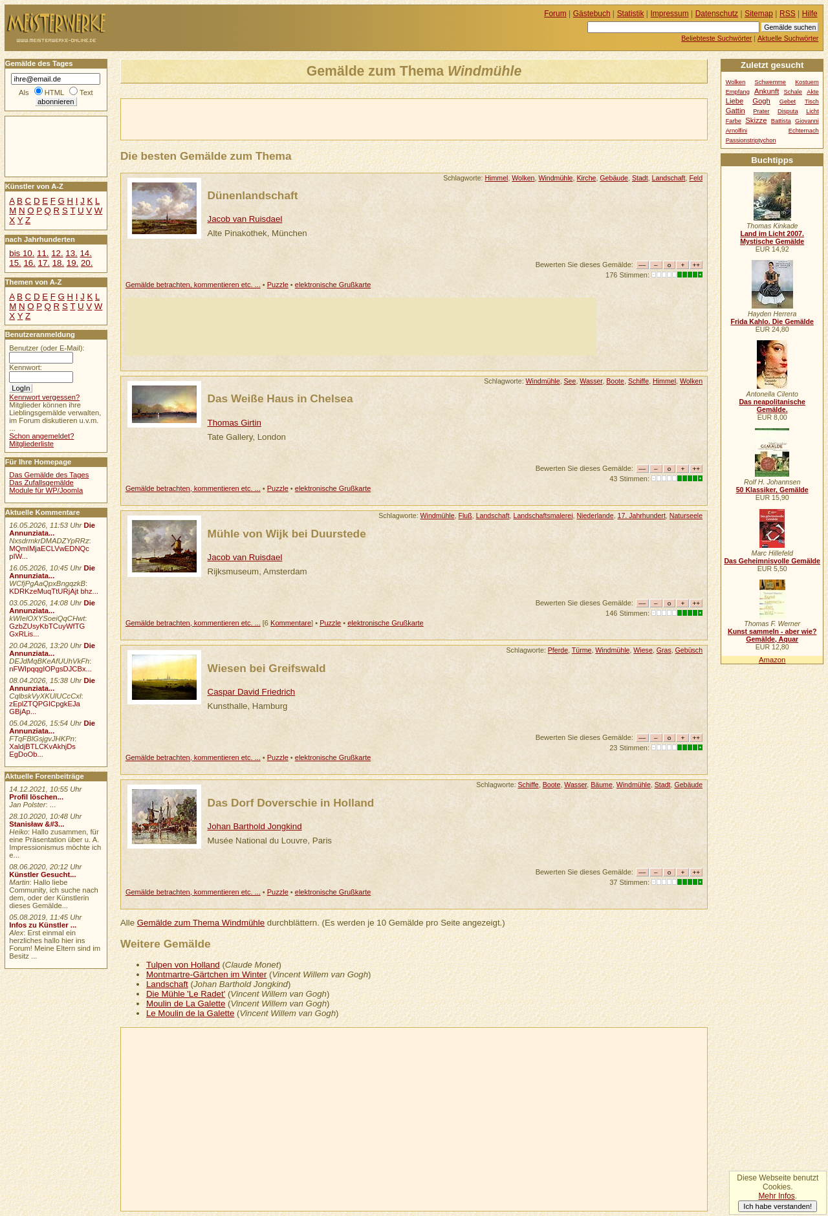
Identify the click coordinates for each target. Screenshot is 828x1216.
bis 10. (21, 253)
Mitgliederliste (31, 444)
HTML (54, 92)
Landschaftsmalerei (543, 515)
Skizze (756, 120)
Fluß (465, 515)
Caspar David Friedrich (252, 692)
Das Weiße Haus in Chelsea (280, 398)
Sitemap (759, 13)
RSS (787, 13)
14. (85, 253)
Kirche (586, 178)
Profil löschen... (36, 797)
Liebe (735, 101)
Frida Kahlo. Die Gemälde (772, 321)
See (570, 381)
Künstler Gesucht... (42, 874)
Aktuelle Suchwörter (787, 38)
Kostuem (807, 82)
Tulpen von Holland (183, 965)
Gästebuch (592, 13)
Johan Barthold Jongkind (255, 826)
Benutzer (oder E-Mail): (46, 348)
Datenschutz (716, 13)
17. (44, 263)
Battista (781, 121)
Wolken (523, 178)
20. (87, 263)
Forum (555, 13)
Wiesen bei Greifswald (267, 668)
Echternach (804, 130)
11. (43, 253)
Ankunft (766, 91)
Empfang (738, 92)
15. (15, 263)
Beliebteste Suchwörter (716, 38)
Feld (696, 178)
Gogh (761, 101)
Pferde (558, 650)
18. (58, 263)
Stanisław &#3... (36, 824)
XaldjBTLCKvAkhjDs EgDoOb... (42, 750)
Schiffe (638, 381)
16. (29, 263)
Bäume (602, 784)
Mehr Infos (776, 1195)
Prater (761, 111)
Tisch (812, 101)
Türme (582, 650)
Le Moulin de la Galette (190, 1013)
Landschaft (669, 178)
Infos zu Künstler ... (42, 925)
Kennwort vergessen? (44, 397)
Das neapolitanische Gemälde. (772, 405)
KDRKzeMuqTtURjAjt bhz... (53, 591)
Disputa (788, 111)
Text (86, 92)
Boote (615, 381)
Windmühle (555, 178)
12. (57, 253)
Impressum (670, 13)
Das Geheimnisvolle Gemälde (772, 561)
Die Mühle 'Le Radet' (185, 994)
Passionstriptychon (751, 140)
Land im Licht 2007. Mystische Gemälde (772, 237)
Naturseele (686, 515)
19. (72, 263)
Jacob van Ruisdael (245, 219)
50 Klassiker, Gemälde (772, 490)
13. (71, 253)
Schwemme (770, 82)
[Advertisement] (272, 118)
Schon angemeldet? (41, 436)
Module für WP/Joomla (46, 490)
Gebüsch (689, 650)
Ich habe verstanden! (777, 1206)
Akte (813, 92)
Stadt (640, 178)
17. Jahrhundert (642, 515)
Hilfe (810, 13)
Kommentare (290, 623)
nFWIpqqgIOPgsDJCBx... (50, 669)
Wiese (642, 650)
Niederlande (594, 515)
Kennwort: (25, 367)
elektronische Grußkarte (333, 284)
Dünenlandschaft (253, 195)
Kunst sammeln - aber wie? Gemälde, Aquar (772, 635)
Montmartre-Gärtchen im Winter (206, 974)
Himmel (496, 178)
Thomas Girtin (234, 423)
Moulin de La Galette (185, 1003)
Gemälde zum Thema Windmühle (201, 923)
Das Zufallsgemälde (41, 482)
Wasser (591, 381)
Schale (793, 92)
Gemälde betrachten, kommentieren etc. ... (193, 284)
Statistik (630, 13)
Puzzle (278, 284)
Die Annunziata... (52, 529)
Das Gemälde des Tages (49, 475)
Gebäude (614, 178)
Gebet (787, 101)
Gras (664, 650)
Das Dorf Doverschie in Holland (291, 802)
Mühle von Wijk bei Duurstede (287, 533)
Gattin (735, 110)
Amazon (772, 660)
